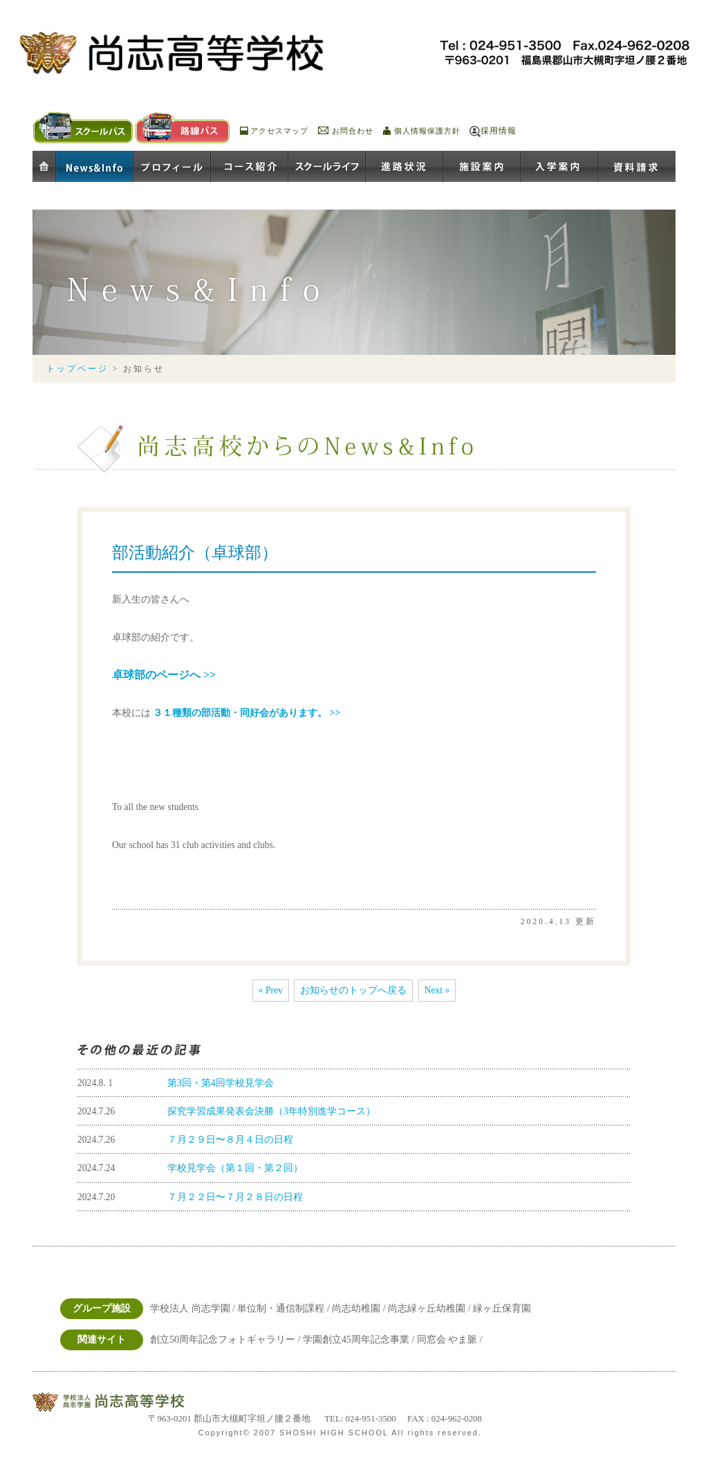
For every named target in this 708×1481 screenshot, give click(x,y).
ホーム (44, 167)
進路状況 (404, 167)
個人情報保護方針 (427, 131)
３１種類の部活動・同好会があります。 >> (246, 713)
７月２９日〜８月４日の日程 (230, 1139)
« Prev (271, 990)
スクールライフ (327, 167)
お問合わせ (352, 131)
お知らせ (94, 167)
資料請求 (637, 167)
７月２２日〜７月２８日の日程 (235, 1197)
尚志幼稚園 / (360, 1308)
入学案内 (559, 167)
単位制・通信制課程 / (284, 1308)
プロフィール (172, 167)
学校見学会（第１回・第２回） (235, 1168)
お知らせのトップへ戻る (353, 990)
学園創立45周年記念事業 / (360, 1339)
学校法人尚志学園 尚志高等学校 (125, 1402)
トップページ (77, 369)
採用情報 (498, 131)
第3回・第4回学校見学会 (220, 1083)
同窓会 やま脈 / (450, 1339)
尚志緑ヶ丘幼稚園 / (430, 1308)
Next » (437, 990)
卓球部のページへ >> (164, 675)
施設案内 (482, 167)
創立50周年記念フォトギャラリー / (226, 1339)
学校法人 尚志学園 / (193, 1308)
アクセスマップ (279, 131)
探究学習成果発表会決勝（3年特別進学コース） (271, 1111)
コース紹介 (249, 167)
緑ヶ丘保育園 (502, 1308)
